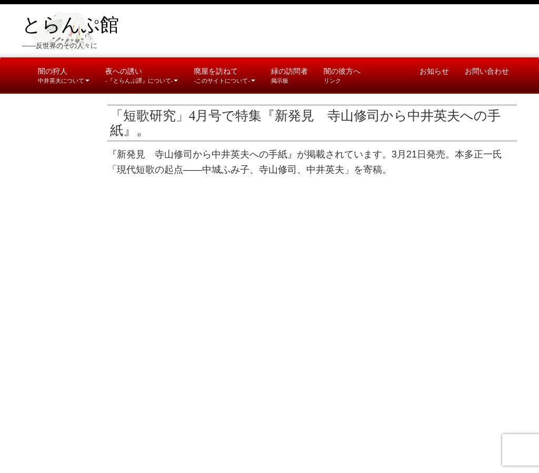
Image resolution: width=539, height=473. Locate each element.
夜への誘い (141, 75)
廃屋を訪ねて (224, 75)
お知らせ (434, 71)
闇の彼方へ (342, 75)
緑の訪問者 (289, 75)
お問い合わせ (487, 71)
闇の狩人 (63, 75)
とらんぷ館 (70, 24)
